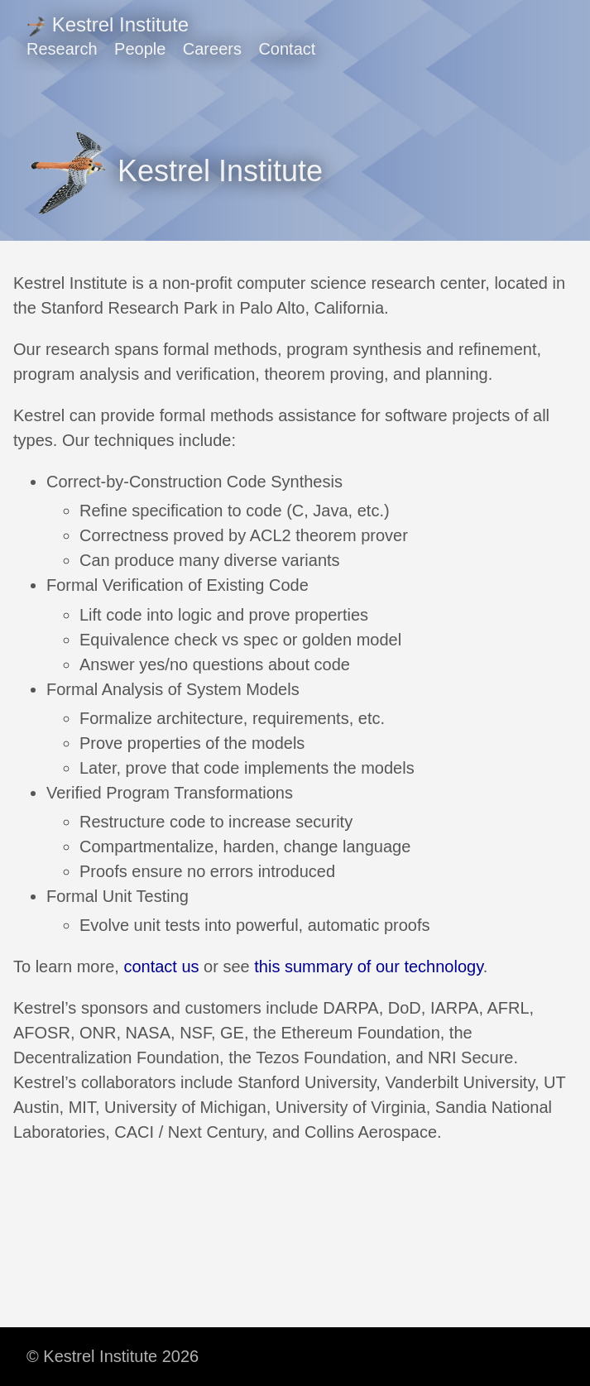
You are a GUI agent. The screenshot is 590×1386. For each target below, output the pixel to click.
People (139, 49)
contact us (161, 966)
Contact (286, 49)
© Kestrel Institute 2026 (112, 1356)
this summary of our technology (368, 966)
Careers (212, 49)
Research (62, 49)
